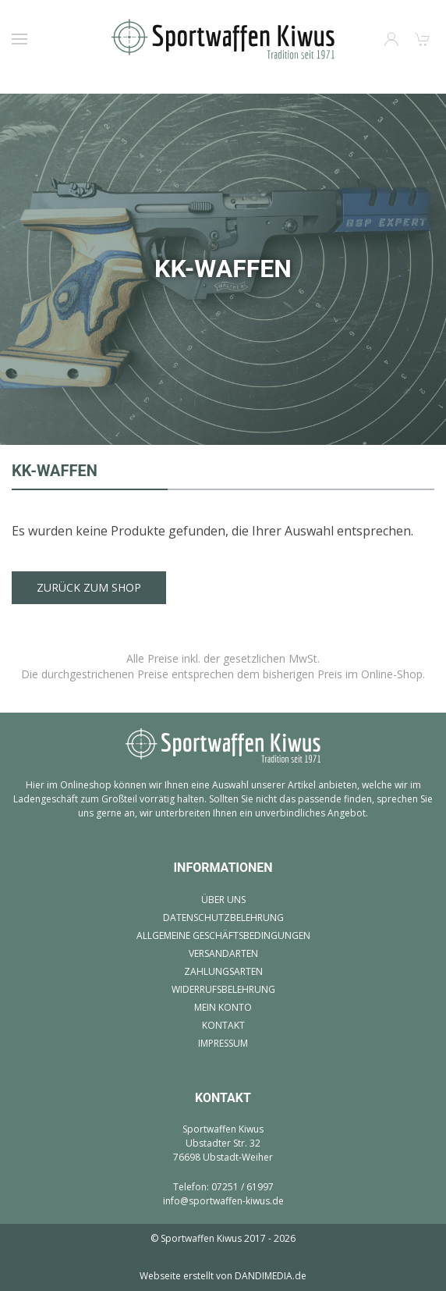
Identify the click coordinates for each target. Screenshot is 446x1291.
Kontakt (223, 1025)
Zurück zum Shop (89, 587)
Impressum (223, 1043)
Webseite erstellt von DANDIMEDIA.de (223, 1275)
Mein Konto (223, 1007)
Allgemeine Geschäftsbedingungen (223, 935)
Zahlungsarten (223, 971)
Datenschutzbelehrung (223, 917)
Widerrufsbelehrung (223, 989)
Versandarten (223, 953)
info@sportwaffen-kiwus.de (223, 1200)
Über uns (223, 899)
